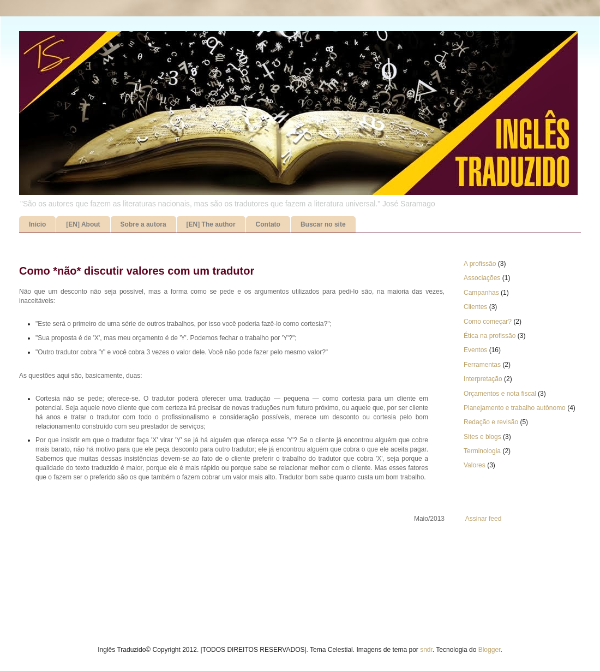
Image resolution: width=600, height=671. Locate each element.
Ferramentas (482, 365)
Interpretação (483, 379)
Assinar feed (483, 518)
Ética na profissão (489, 336)
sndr (426, 650)
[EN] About (83, 224)
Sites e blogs (482, 437)
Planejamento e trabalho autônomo (515, 408)
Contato (268, 224)
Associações (482, 278)
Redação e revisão (491, 422)
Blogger (489, 650)
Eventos (475, 350)
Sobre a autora (143, 224)
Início (37, 224)
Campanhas (481, 292)
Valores (474, 465)
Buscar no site (323, 224)
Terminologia (482, 451)
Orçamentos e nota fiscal (500, 393)
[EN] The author (211, 224)
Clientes (475, 307)
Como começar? (488, 321)
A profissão (480, 264)
